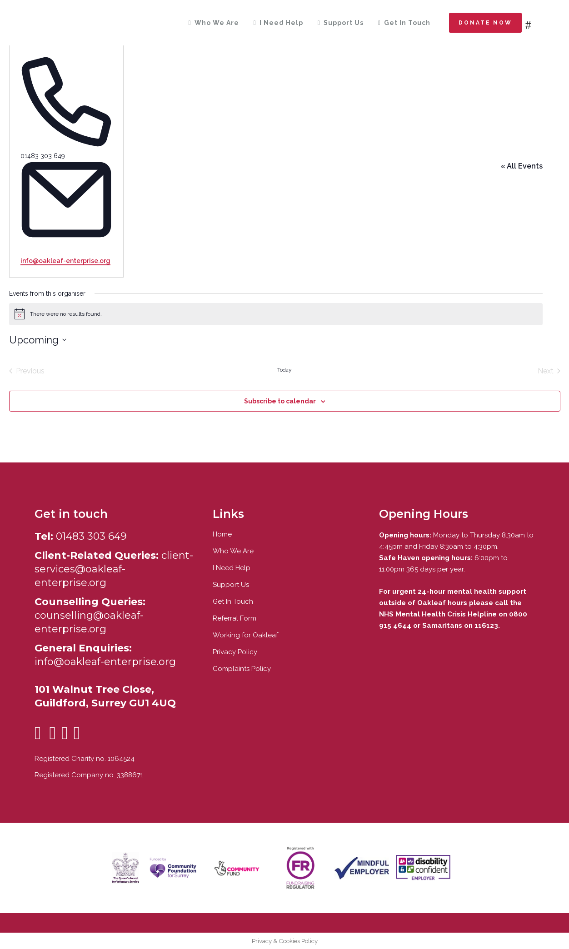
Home (222, 534)
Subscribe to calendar (280, 401)
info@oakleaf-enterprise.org (65, 260)
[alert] (276, 314)
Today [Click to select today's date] (284, 370)
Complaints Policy (242, 669)
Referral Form (234, 618)
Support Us (231, 585)
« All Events (521, 166)
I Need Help (231, 568)
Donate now (485, 23)
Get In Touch (233, 601)
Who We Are (233, 551)
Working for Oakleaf (245, 635)
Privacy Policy (235, 652)
